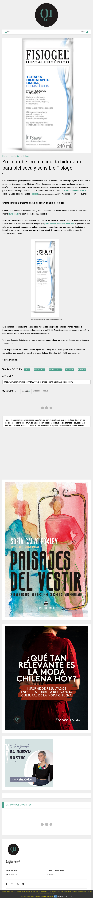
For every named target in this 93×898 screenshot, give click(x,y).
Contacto (49, 875)
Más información (62, 896)
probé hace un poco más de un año (59, 224)
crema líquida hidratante (75, 190)
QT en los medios (12, 875)
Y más (70, 896)
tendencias (15, 156)
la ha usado (14, 214)
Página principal (11, 870)
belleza (26, 156)
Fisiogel (34, 194)
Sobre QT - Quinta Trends (55, 870)
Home (4, 156)
